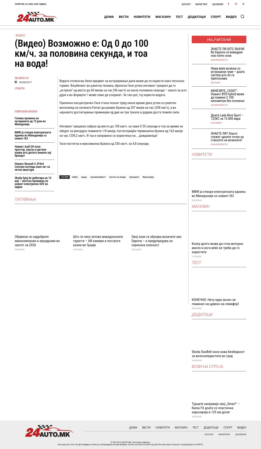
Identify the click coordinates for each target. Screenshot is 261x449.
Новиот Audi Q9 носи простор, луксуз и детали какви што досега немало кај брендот (33, 151)
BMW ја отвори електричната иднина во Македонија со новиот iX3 (33, 135)
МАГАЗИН (215, 83)
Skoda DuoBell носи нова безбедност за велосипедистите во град (218, 354)
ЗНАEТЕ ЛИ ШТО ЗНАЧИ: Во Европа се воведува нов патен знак (228, 52)
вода (84, 176)
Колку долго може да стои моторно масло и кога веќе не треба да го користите (217, 248)
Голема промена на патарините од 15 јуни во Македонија (30, 121)
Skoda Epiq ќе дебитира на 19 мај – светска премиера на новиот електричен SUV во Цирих (33, 182)
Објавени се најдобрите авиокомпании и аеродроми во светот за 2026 (37, 241)
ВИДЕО (20, 35)
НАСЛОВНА (216, 123)
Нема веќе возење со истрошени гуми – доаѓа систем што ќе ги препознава (228, 73)
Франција (148, 176)
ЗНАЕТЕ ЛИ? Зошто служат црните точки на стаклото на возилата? (227, 136)
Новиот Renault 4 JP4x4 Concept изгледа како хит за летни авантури (32, 166)
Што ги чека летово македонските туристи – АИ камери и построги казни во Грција (98, 241)
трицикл (134, 176)
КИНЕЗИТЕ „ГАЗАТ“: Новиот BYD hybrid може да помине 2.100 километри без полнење (227, 96)
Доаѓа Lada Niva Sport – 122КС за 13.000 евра (227, 117)
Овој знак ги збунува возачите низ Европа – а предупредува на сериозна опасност (156, 241)
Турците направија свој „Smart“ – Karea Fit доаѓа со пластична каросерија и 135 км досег (216, 408)
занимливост (98, 176)
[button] (242, 16)
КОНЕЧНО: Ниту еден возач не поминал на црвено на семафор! (215, 302)
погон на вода (117, 176)
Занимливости (219, 60)
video (75, 176)
